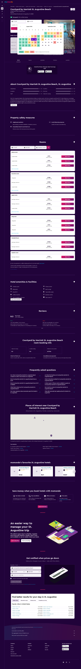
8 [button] (35, 36)
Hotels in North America (20, 6)
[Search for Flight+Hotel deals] (2, 14)
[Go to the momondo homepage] (9, 2)
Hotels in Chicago (15, 615)
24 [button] (20, 45)
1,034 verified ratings (23, 17)
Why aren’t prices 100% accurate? (43, 635)
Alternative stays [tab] (24, 600)
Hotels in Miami (15, 608)
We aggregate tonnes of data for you (43, 633)
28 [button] (32, 45)
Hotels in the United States (30, 6)
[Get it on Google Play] (41, 71)
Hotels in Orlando (46, 608)
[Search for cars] (2, 11)
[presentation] (48, 71)
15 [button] (35, 39)
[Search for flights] (2, 6)
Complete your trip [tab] (43, 600)
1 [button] (35, 33)
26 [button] (26, 45)
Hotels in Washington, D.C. (48, 613)
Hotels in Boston (46, 612)
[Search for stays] (2, 8)
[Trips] (2, 17)
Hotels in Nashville (46, 610)
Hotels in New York (16, 606)
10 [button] (20, 39)
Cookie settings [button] (13, 269)
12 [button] (26, 39)
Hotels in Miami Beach (16, 613)
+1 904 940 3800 (14, 15)
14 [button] (32, 39)
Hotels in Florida (39, 6)
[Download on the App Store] (48, 71)
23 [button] (38, 42)
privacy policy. (32, 584)
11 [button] (23, 39)
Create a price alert (63, 499)
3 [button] (20, 36)
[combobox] (27, 568)
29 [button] (35, 45)
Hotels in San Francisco (47, 606)
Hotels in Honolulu (16, 612)
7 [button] (32, 36)
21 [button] (32, 42)
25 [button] (23, 45)
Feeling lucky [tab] (33, 600)
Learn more (42, 263)
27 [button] (29, 45)
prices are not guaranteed (37, 627)
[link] (43, 506)
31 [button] (20, 48)
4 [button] (23, 36)
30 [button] (38, 45)
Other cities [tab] (15, 600)
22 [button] (35, 42)
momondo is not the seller (43, 631)
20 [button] (29, 42)
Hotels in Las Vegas (16, 610)
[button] (2, 2)
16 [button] (38, 39)
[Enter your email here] (27, 575)
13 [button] (29, 39)
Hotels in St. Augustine (48, 6)
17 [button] (20, 42)
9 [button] (38, 36)
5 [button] (26, 36)
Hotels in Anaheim (46, 615)
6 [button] (29, 36)
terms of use (26, 584)
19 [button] (26, 42)
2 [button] (38, 33)
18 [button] (23, 42)
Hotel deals (12, 6)
